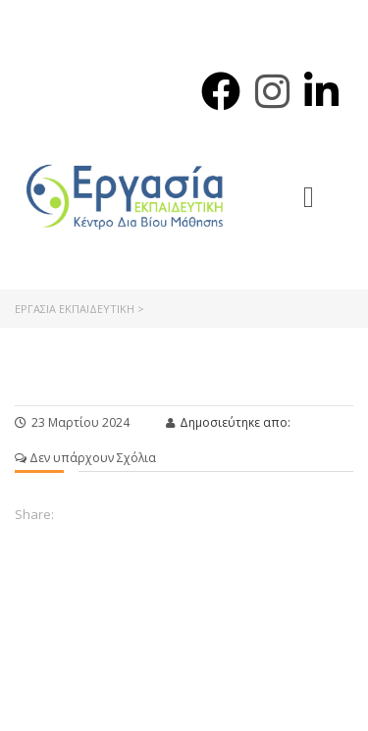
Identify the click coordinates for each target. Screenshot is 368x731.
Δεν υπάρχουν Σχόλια (85, 457)
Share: (34, 514)
